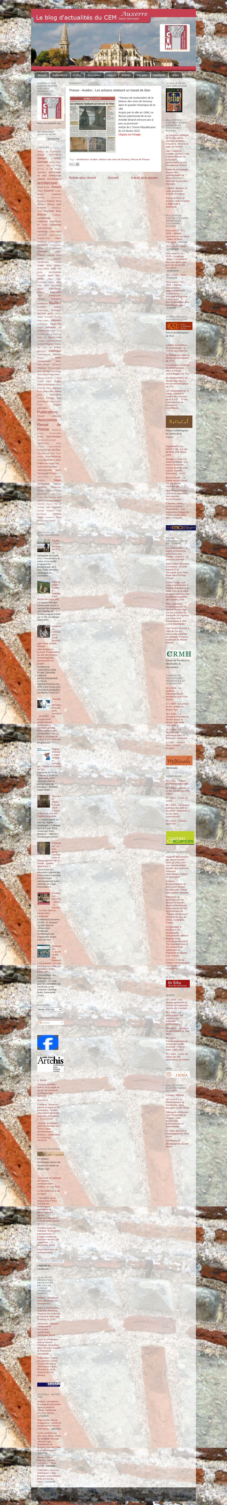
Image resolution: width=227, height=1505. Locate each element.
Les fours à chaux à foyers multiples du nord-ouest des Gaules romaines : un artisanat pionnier (177, 554)
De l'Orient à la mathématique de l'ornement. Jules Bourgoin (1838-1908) (177, 1103)
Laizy (47, 334)
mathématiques (43, 354)
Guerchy (57, 317)
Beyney (51, 204)
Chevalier (42, 251)
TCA (39, 500)
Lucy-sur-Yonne (53, 341)
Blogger (119, 1496)
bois (59, 204)
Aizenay (40, 169)
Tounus (49, 504)
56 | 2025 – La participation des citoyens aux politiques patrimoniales (174, 1018)
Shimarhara (42, 494)
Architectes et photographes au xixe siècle (177, 1143)
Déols (46, 269)
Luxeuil (40, 344)
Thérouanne (48, 501)
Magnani (49, 344)
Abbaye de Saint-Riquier (49, 151)
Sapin (57, 480)
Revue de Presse (140, 159)
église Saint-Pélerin (49, 289)
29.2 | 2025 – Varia (176, 246)
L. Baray (41, 1080)
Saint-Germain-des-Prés (48, 450)
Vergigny (50, 511)
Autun (40, 191)
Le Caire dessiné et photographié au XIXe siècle (177, 1133)
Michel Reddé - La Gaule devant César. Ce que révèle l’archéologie (177, 482)
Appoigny (41, 172)
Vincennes (49, 517)
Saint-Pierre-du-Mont (47, 467)
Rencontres (94, 75)
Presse (77, 75)
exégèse (41, 292)
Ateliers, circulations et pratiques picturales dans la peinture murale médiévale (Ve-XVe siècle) (49, 1407)
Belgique (51, 201)
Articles (44, 1022)
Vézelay (57, 514)
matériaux (55, 350)
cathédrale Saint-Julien (49, 231)
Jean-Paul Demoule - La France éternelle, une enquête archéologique (177, 494)
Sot (46, 497)
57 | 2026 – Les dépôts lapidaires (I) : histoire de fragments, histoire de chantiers (177, 1004)
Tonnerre (41, 504)
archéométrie (54, 179)
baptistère (56, 194)
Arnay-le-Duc (43, 187)
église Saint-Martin (52, 285)
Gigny (40, 317)
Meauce (40, 358)
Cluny (41, 255)
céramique (41, 242)
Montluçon (56, 365)
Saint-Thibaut (43, 477)
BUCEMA (49, 211)
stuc (59, 497)
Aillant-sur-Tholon (53, 165)
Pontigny (50, 398)
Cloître (58, 251)
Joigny (40, 327)
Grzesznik (48, 317)
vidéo (40, 517)
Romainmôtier (55, 433)
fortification (42, 303)
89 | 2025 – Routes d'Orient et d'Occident (177, 782)
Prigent (57, 404)
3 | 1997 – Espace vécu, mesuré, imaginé (175, 745)
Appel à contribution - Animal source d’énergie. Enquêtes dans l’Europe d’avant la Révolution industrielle (48, 1346)
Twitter (175, 75)
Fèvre (39, 296)
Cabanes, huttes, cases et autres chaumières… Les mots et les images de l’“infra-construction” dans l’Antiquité (177, 510)
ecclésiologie (55, 272)
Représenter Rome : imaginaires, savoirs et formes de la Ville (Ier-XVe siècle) (49, 1424)
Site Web (142, 75)
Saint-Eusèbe (43, 443)
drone (39, 272)
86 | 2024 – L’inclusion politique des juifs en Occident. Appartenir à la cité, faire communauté (178, 811)
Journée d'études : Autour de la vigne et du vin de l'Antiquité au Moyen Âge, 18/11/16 (48, 1090)
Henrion (56, 320)
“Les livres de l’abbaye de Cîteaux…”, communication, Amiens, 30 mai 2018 (49, 1182)
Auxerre (49, 190)
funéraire (41, 307)
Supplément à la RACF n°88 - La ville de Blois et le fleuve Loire (176, 450)
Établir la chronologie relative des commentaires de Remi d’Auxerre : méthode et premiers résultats (177, 176)
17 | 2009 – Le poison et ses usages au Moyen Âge (177, 706)
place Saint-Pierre (49, 395)
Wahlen (41, 524)
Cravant (57, 262)
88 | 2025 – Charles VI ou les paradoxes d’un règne (178, 791)
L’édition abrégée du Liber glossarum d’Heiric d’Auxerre (176, 191)
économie (41, 275)
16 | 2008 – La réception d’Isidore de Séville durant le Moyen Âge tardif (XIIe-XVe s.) (177, 719)
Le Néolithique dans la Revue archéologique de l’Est (178, 358)
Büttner (41, 214)
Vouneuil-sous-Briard (46, 521)
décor (49, 265)
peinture (56, 388)
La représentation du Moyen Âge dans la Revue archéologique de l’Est (177, 382)
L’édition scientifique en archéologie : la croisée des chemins (177, 348)
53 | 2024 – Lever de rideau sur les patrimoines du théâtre (178, 1057)
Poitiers (40, 398)
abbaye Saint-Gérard (49, 154)
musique (47, 371)
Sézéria (58, 490)
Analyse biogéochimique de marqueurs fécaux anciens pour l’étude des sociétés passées (177, 887)
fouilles (55, 303)
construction (43, 262)
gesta (50, 313)
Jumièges (50, 327)
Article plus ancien (144, 178)
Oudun (57, 381)
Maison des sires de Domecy (114, 159)
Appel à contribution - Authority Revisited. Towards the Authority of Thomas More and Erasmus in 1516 (48, 1313)
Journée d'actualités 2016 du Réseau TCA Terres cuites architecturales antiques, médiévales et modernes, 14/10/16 (48, 1132)
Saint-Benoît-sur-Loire (46, 440)
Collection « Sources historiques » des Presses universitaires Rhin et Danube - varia (49, 1476)
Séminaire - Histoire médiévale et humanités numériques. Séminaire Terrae (47, 1329)
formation (56, 299)
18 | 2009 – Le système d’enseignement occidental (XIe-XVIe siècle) (177, 694)
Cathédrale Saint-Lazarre (49, 235)
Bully (58, 211)
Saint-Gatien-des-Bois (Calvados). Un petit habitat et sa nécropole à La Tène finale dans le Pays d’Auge (177, 570)
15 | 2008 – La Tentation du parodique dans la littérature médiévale (176, 733)
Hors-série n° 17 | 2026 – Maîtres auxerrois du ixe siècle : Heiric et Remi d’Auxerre (178, 236)
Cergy (50, 242)
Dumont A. (42, 1100)
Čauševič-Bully (43, 238)
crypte (40, 265)
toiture (57, 500)
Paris (49, 388)
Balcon (40, 194)
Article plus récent (82, 178)
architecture (82, 159)
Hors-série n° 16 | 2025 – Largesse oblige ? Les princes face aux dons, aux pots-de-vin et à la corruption (176, 260)
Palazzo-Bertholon (46, 384)
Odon (59, 378)
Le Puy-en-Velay (52, 337)
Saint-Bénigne (53, 436)
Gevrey (58, 313)
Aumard (56, 186)
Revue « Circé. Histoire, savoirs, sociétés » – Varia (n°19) (46, 1461)
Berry (58, 201)
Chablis (58, 242)
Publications (60, 75)
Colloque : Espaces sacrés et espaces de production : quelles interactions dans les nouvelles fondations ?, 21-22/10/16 (48, 1111)
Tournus (40, 511)
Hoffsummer (42, 324)
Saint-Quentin (44, 470)
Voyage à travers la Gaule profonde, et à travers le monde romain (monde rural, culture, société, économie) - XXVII (177, 466)
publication (42, 408)
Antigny (58, 169)
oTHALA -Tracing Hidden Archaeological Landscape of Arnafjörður (178, 964)
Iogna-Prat (55, 324)
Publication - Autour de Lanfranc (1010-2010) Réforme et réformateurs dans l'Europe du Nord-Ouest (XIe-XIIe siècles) (47, 1366)
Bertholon (41, 204)
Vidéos (111, 75)
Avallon (94, 159)
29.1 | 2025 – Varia (176, 275)
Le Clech (54, 334)
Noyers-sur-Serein (45, 378)
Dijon (53, 268)
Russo (40, 436)
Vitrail (58, 517)
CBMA (58, 238)
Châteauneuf (55, 248)
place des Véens (52, 391)
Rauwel (41, 416)
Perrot (39, 391)
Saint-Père (49, 460)
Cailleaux (57, 215)
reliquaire (56, 416)
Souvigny (52, 497)
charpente (42, 245)
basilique (41, 198)
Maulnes (57, 354)
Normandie (56, 371)
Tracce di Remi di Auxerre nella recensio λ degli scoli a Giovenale (178, 202)
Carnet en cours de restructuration (47, 1251)
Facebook (159, 75)
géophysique (42, 310)
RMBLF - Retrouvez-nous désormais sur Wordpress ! (48, 1301)
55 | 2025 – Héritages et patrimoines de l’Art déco (177, 1031)
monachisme (44, 361)
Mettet (58, 358)
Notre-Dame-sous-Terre (48, 374)
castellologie (43, 218)
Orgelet (40, 381)
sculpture (42, 487)
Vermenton (41, 514)
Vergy (58, 511)
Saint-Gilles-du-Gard (46, 453)
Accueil (42, 75)
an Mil (49, 169)
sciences (57, 484)
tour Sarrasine (53, 507)
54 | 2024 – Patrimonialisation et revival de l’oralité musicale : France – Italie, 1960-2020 (176, 1044)
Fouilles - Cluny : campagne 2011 (56, 545)
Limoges (41, 341)
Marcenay (41, 351)
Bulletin (126, 75)
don (59, 269)
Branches (41, 208)
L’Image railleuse (175, 1095)
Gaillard (57, 307)
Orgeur (49, 381)
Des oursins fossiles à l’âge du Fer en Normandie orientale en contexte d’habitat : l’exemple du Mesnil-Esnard (177, 635)
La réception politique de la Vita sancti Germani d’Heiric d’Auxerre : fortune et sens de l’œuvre (177, 141)
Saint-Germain (55, 446)
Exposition (55, 292)
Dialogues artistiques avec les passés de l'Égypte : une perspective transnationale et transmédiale (177, 1119)
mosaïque (42, 368)
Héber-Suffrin (43, 321)
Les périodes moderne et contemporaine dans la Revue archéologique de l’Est (178, 369)
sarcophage (43, 483)
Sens (49, 490)
